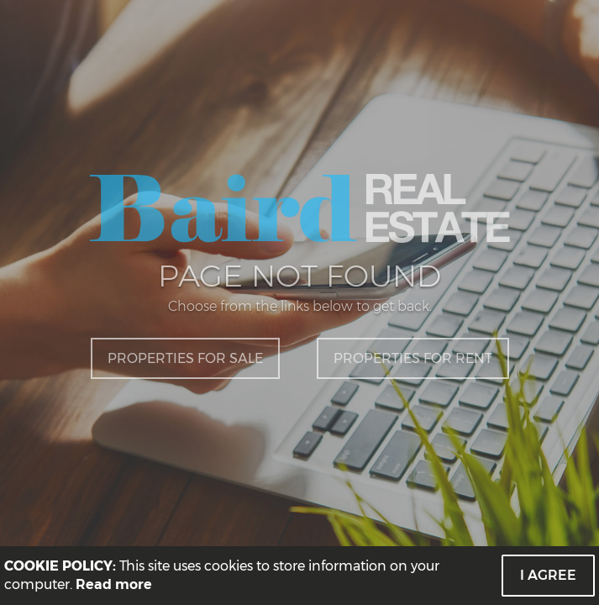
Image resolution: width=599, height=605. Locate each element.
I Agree (548, 575)
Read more (114, 584)
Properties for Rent (413, 358)
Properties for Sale (185, 358)
